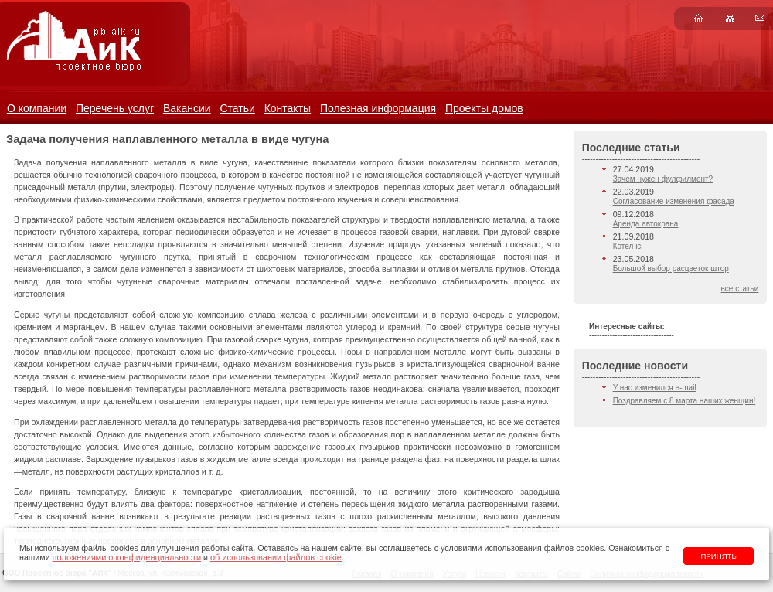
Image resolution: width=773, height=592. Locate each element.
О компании (36, 108)
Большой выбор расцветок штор (671, 268)
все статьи (740, 288)
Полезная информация (378, 108)
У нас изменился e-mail (654, 387)
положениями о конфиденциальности (127, 557)
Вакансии (187, 108)
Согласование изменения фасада (673, 201)
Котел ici (628, 246)
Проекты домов (484, 108)
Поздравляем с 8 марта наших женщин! (684, 400)
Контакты (287, 108)
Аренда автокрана (646, 223)
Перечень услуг (115, 108)
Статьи (237, 108)
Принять (719, 556)
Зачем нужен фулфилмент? (663, 179)
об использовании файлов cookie (276, 557)
